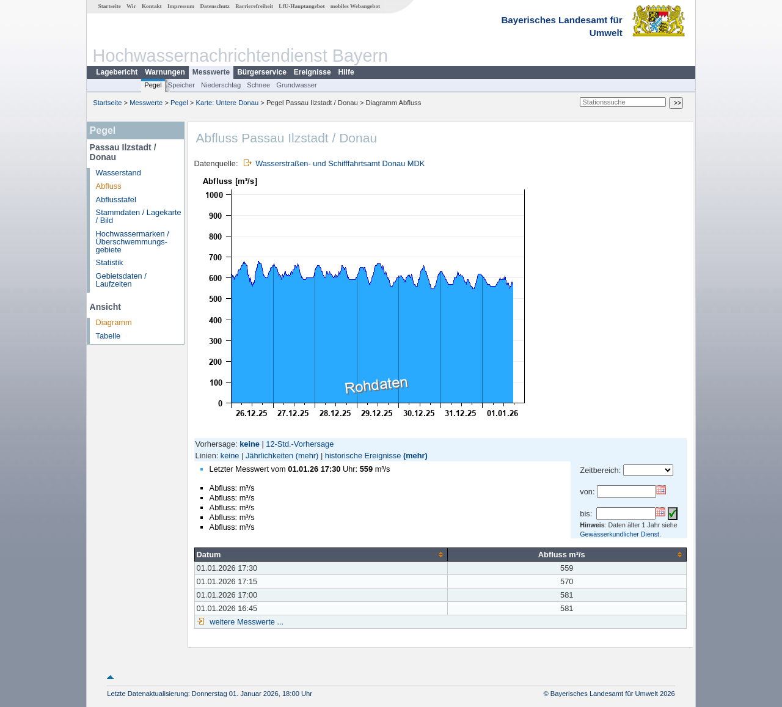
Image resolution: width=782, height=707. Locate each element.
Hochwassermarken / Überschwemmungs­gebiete (132, 241)
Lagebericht (116, 72)
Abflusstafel (116, 199)
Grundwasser (296, 85)
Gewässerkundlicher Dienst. (620, 534)
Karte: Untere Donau (227, 102)
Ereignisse (312, 72)
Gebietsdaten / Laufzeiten (121, 279)
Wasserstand (118, 172)
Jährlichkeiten (269, 455)
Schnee (258, 85)
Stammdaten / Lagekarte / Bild (138, 216)
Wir (131, 6)
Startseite (109, 6)
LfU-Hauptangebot (301, 6)
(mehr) (307, 455)
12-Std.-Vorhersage (300, 444)
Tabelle (108, 335)
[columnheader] (320, 554)
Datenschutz (215, 6)
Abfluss (109, 186)
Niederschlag (221, 85)
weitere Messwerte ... (245, 621)
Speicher (181, 85)
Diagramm (114, 322)
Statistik (109, 262)
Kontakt (152, 6)
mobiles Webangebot (355, 6)
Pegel (153, 85)
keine (230, 455)
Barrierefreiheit (254, 6)
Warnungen (165, 72)
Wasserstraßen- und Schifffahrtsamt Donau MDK (340, 163)
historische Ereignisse (363, 455)
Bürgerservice (262, 72)
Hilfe (346, 72)
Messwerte (211, 72)
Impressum (180, 6)
